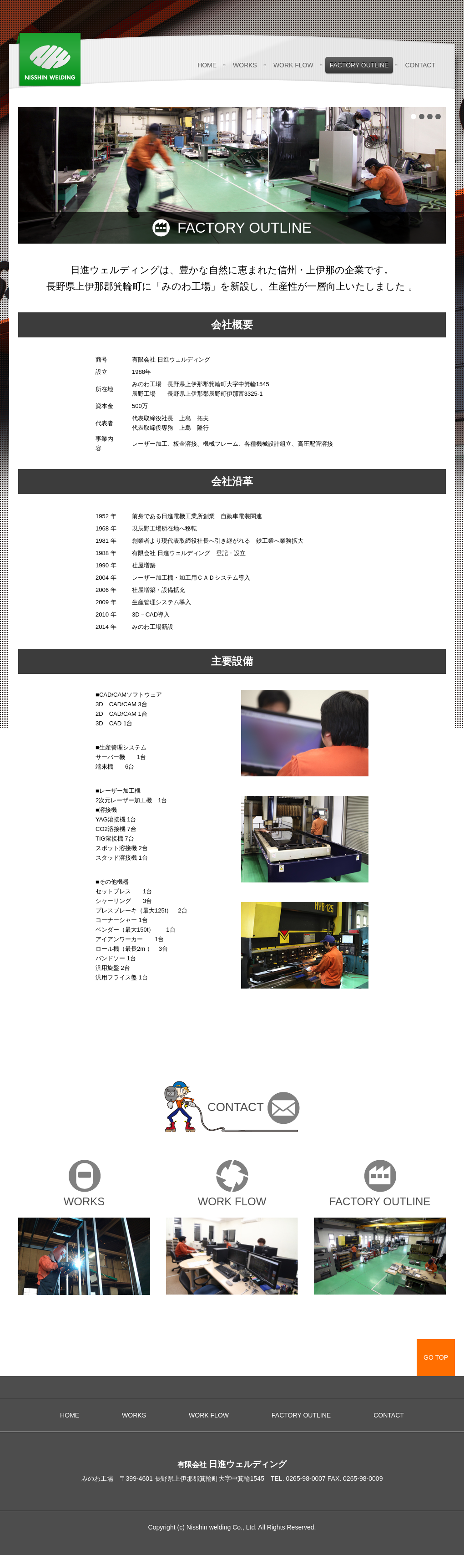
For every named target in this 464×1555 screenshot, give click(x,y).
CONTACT (420, 65)
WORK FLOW (293, 65)
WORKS (245, 65)
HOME (207, 65)
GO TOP (436, 1357)
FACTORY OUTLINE (359, 65)
